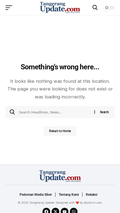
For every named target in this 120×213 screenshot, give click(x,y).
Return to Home (60, 131)
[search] (95, 7)
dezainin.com (93, 202)
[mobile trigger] (10, 7)
